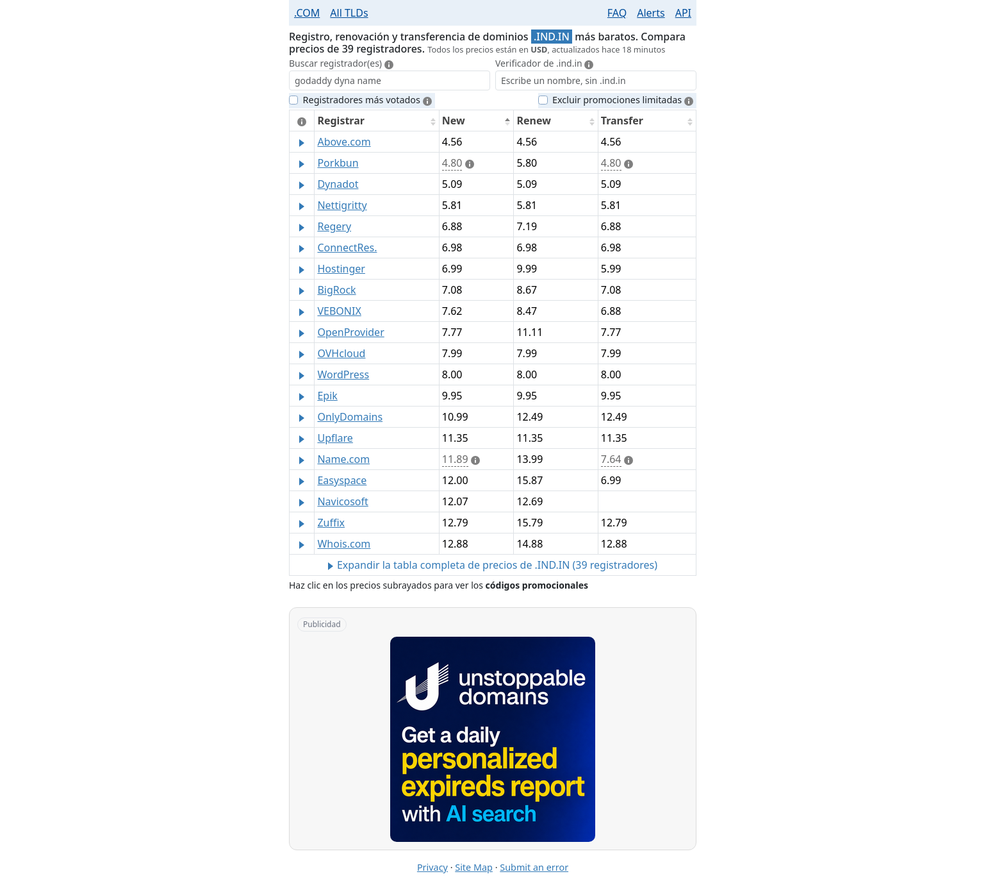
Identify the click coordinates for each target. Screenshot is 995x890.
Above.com (343, 142)
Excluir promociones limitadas (622, 100)
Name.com (343, 459)
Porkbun (337, 163)
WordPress (343, 374)
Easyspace (341, 480)
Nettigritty (341, 205)
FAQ (617, 13)
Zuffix (331, 523)
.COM (307, 13)
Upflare (334, 438)
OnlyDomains (349, 417)
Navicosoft (342, 501)
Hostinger (341, 269)
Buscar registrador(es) (341, 63)
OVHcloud (341, 353)
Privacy (432, 867)
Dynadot (337, 184)
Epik (327, 396)
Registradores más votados (367, 100)
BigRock (336, 290)
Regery (334, 226)
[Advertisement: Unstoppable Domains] (492, 739)
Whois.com (343, 544)
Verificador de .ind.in (546, 63)
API (683, 13)
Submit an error (534, 867)
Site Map (474, 867)
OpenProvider (350, 332)
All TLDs (349, 13)
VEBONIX (339, 311)
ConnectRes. (347, 247)
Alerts (650, 13)
